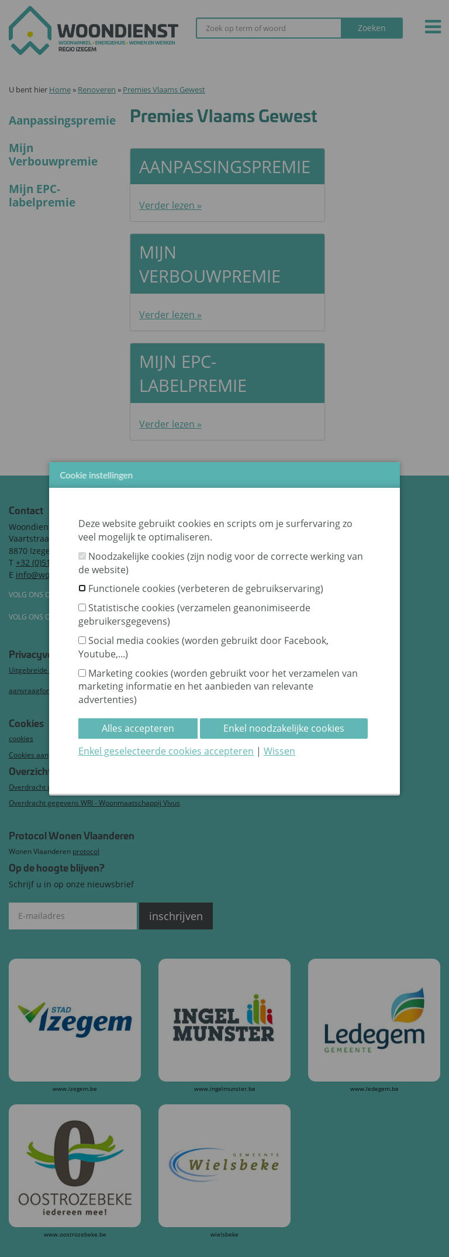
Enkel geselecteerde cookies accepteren (166, 751)
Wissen (279, 751)
